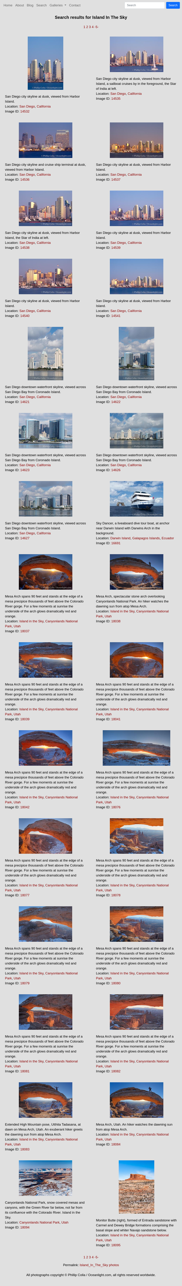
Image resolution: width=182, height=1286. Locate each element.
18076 (116, 807)
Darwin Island (120, 538)
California (44, 106)
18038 (116, 621)
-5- (97, 27)
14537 (116, 179)
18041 (116, 719)
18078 (116, 895)
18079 (25, 983)
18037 (25, 631)
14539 (116, 247)
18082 (116, 1071)
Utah (17, 626)
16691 (116, 543)
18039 (25, 719)
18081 (25, 1071)
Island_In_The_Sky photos (99, 1265)
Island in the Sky (31, 621)
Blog (30, 5)
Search (41, 5)
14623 (25, 470)
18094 (25, 1227)
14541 (116, 316)
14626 (116, 470)
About (19, 5)
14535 (116, 98)
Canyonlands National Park (39, 1222)
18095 (116, 1245)
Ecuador (168, 538)
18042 (25, 807)
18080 (116, 983)
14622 (116, 402)
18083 (25, 1149)
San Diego (27, 106)
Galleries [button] (57, 5)
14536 (25, 179)
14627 (25, 538)
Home (8, 5)
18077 (25, 895)
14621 (25, 402)
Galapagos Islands (146, 538)
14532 (25, 111)
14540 (25, 316)
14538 (25, 247)
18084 (116, 1144)
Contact (75, 5)
